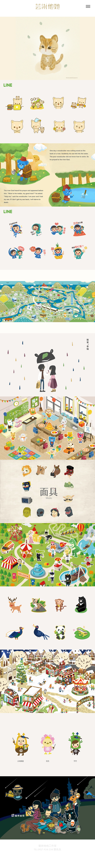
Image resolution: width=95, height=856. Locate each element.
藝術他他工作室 (47, 845)
